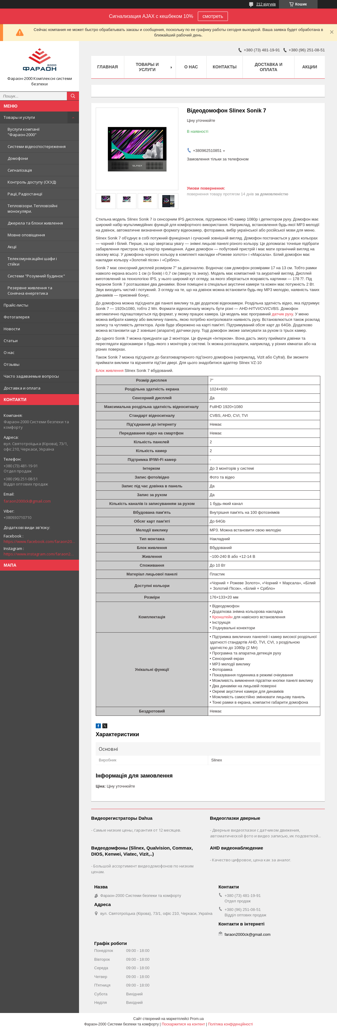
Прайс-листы (16, 305)
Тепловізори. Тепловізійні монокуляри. (32, 208)
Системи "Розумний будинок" (36, 276)
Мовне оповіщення (26, 235)
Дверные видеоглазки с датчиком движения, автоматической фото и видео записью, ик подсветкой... (265, 833)
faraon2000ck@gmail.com (27, 501)
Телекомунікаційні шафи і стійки (32, 261)
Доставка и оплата (22, 388)
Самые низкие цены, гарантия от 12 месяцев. (137, 830)
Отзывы (11, 364)
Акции (309, 66)
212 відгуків (266, 4)
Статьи (11, 340)
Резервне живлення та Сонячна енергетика (30, 290)
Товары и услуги (19, 117)
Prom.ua (197, 1019)
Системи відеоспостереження (37, 146)
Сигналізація (20, 170)
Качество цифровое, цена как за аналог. (251, 860)
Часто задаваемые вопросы (31, 376)
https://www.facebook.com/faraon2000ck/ (39, 541)
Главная (107, 66)
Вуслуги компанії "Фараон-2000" (24, 131)
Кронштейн (222, 617)
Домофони (18, 158)
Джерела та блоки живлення (35, 223)
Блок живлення (109, 370)
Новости (12, 328)
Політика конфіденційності (230, 1024)
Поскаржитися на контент (183, 1024)
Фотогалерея (16, 317)
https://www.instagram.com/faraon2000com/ (39, 554)
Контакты (224, 66)
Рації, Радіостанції (25, 194)
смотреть (213, 16)
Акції (12, 246)
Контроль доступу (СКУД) (32, 182)
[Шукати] (73, 96)
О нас (9, 352)
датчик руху (282, 314)
